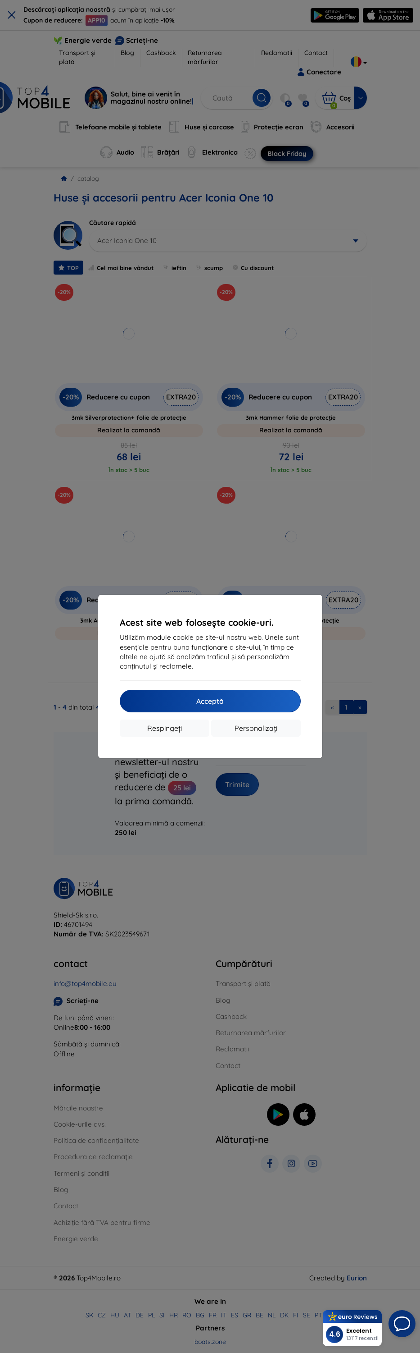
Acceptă (210, 701)
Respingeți (164, 728)
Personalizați (256, 728)
